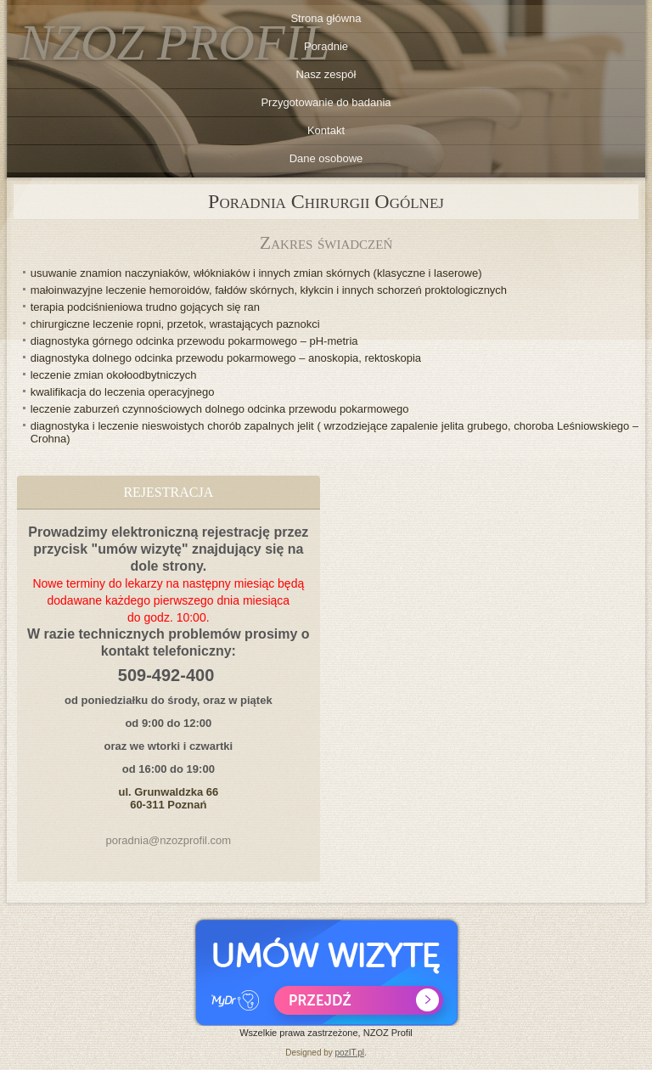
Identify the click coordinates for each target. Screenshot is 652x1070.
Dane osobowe (326, 158)
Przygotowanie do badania (326, 102)
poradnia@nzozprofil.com (169, 840)
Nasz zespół (326, 74)
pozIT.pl (349, 1052)
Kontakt (326, 130)
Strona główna (325, 18)
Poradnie (326, 46)
